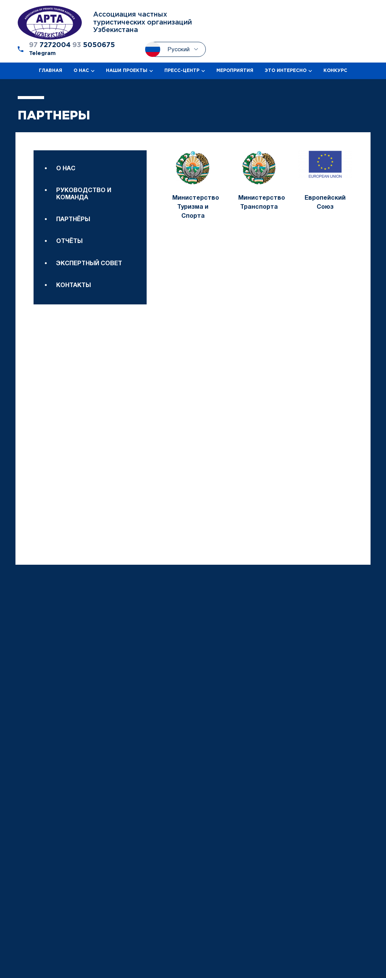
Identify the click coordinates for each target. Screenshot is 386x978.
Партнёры (73, 219)
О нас (65, 168)
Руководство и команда (83, 194)
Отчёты (69, 241)
